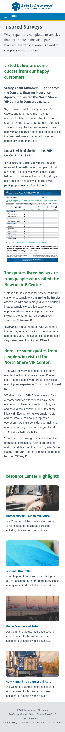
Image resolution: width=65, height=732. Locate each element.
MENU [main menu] (13, 16)
